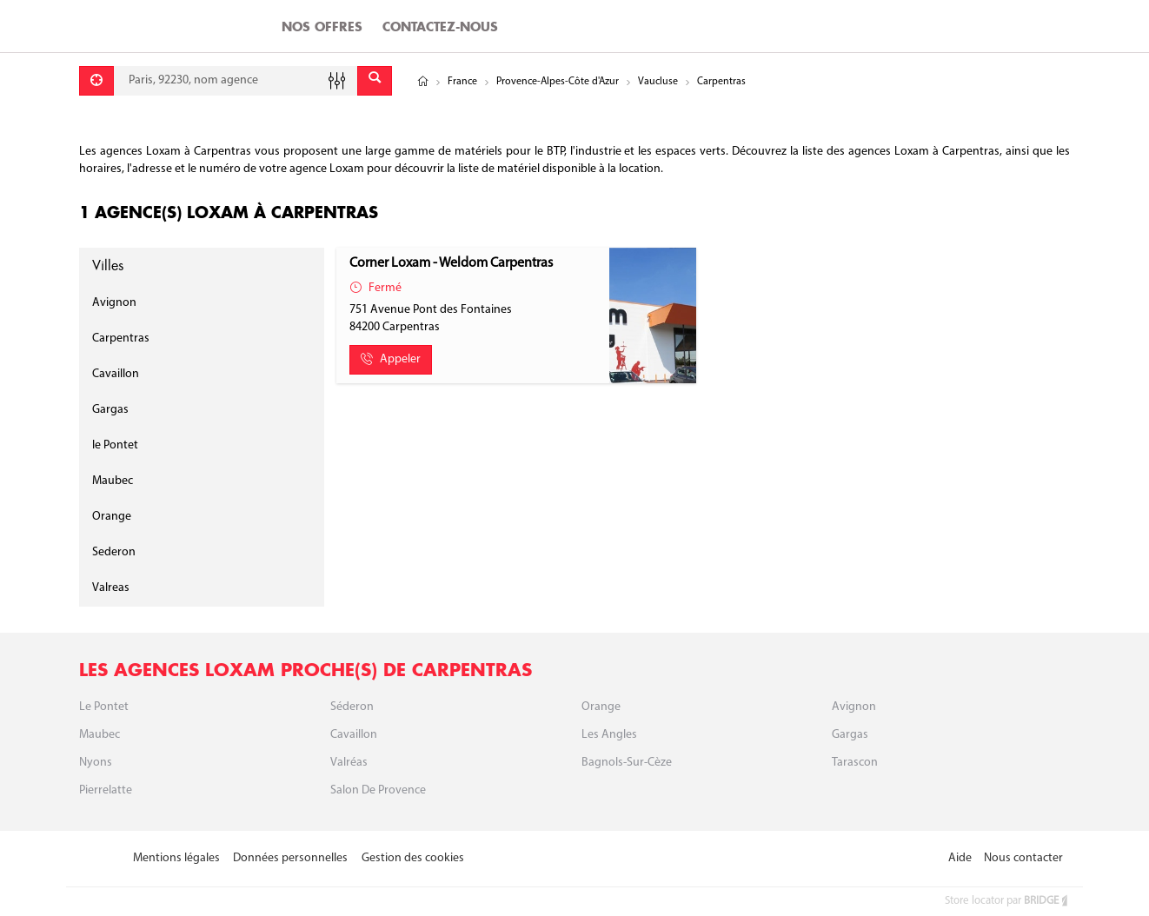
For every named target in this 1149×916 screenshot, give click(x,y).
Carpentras (120, 338)
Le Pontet (104, 707)
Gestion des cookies (413, 858)
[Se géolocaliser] (96, 81)
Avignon (114, 302)
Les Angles (609, 734)
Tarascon (855, 762)
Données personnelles (290, 858)
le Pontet (115, 445)
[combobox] (235, 81)
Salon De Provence (378, 790)
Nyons (95, 762)
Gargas (110, 409)
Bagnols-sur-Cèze (626, 762)
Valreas (111, 587)
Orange (111, 516)
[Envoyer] (374, 81)
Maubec (112, 481)
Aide (960, 858)
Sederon (114, 552)
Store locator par (1007, 900)
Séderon (352, 707)
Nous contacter (1023, 858)
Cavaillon (115, 374)
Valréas (349, 762)
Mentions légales (176, 858)
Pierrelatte (105, 790)
